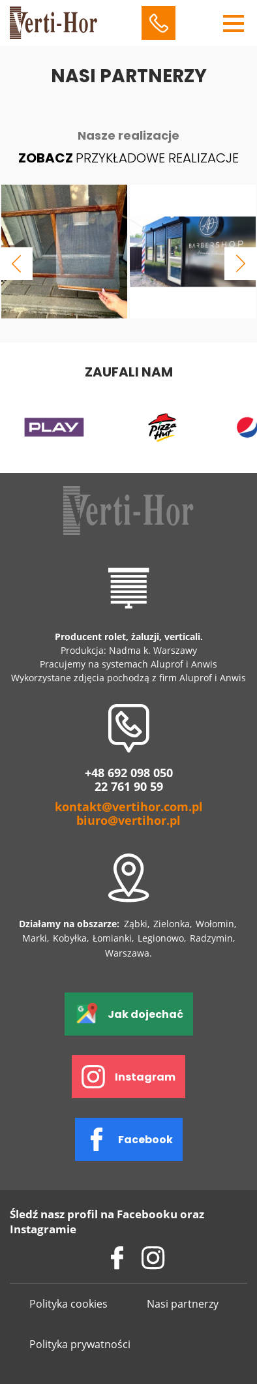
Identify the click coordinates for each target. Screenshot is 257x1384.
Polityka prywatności (79, 1344)
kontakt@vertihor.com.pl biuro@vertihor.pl (129, 813)
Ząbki (135, 923)
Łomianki (112, 938)
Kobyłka (70, 938)
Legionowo (161, 938)
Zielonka (171, 923)
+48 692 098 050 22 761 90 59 (129, 779)
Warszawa (127, 953)
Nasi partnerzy (183, 1304)
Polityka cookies (68, 1304)
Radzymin (211, 938)
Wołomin (215, 923)
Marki (34, 938)
